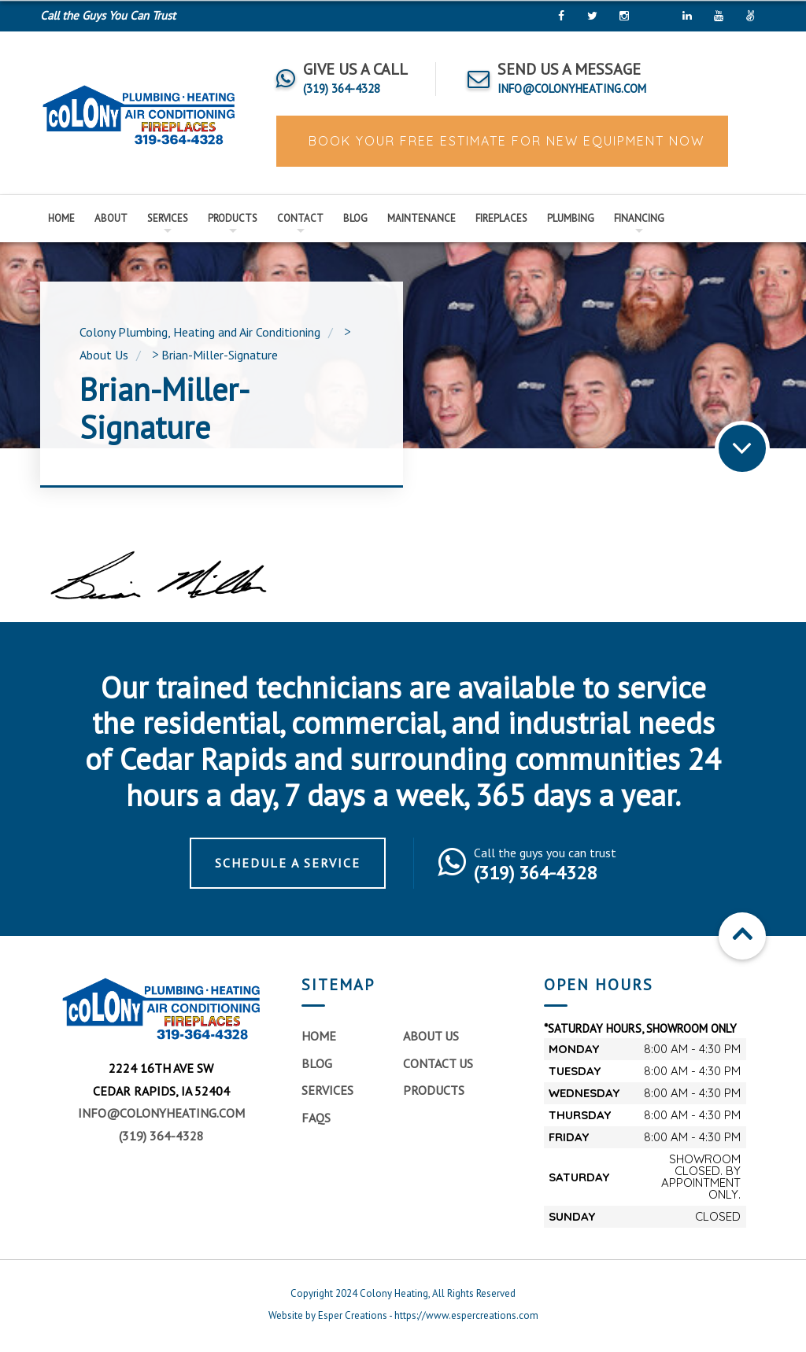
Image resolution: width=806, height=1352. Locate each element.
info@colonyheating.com (161, 1113)
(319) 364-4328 (161, 1136)
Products (232, 218)
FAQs (316, 1117)
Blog (355, 218)
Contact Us (438, 1063)
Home (61, 218)
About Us (431, 1036)
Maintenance (421, 218)
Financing (639, 218)
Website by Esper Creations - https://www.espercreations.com (403, 1315)
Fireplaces (501, 218)
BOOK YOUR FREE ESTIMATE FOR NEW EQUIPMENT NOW (504, 141)
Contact (300, 218)
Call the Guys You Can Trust (108, 15)
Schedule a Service (287, 863)
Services (167, 218)
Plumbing (570, 218)
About (111, 218)
